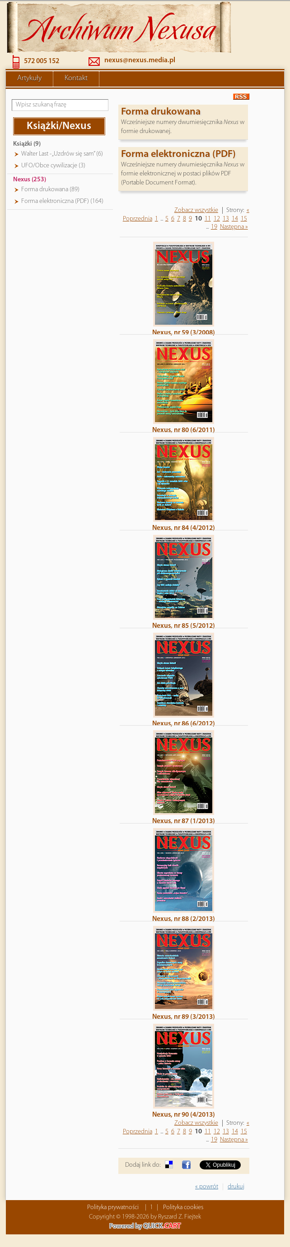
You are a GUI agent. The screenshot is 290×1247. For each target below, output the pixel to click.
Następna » (234, 226)
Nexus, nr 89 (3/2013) (183, 1016)
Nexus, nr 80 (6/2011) (183, 429)
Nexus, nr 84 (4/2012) (183, 527)
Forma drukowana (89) (50, 188)
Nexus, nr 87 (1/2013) (183, 820)
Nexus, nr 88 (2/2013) (183, 918)
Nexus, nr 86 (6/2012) (183, 723)
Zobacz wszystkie (196, 209)
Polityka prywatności (113, 1206)
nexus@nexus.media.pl (139, 59)
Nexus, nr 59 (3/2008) (183, 332)
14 (235, 218)
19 (214, 226)
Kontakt (76, 77)
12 (217, 218)
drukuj (236, 1186)
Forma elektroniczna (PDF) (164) (62, 200)
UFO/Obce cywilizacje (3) (53, 164)
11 (208, 218)
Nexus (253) (29, 178)
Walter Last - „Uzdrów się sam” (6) (62, 153)
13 (226, 218)
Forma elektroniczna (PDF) (178, 153)
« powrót (206, 1186)
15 (244, 218)
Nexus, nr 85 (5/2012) (183, 625)
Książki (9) (27, 143)
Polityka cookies (183, 1206)
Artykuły (29, 77)
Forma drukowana (161, 111)
